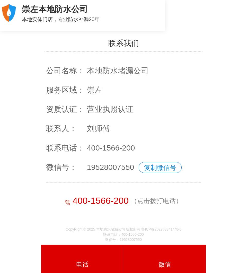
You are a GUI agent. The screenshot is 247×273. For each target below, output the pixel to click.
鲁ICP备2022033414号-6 (161, 229)
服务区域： (65, 90)
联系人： (61, 128)
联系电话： (65, 148)
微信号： (61, 167)
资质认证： (65, 109)
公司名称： (65, 70)
